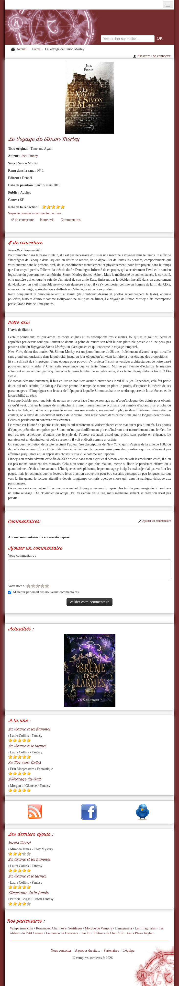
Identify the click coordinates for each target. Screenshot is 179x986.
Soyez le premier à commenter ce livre (34, 213)
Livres (36, 49)
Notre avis (47, 220)
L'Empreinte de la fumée (28, 893)
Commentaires (71, 220)
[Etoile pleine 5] (62, 207)
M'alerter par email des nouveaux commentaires (43, 592)
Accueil (22, 49)
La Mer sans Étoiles (24, 763)
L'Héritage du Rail (24, 779)
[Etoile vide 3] (38, 586)
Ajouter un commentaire (154, 521)
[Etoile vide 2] (33, 586)
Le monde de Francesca (62, 933)
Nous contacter (61, 950)
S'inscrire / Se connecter (151, 56)
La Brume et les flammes (29, 729)
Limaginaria (123, 928)
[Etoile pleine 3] (53, 207)
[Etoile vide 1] (28, 586)
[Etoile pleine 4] (58, 207)
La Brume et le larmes (27, 746)
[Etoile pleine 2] (48, 207)
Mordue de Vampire (98, 928)
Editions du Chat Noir (108, 933)
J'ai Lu (85, 933)
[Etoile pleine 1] (44, 207)
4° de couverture (22, 220)
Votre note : (16, 586)
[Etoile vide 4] (42, 586)
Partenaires (111, 950)
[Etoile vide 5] (47, 586)
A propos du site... (87, 950)
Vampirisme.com (21, 928)
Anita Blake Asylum (140, 933)
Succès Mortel (19, 843)
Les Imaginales (145, 928)
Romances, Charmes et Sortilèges (59, 928)
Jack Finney (29, 156)
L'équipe (128, 950)
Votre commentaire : (22, 555)
